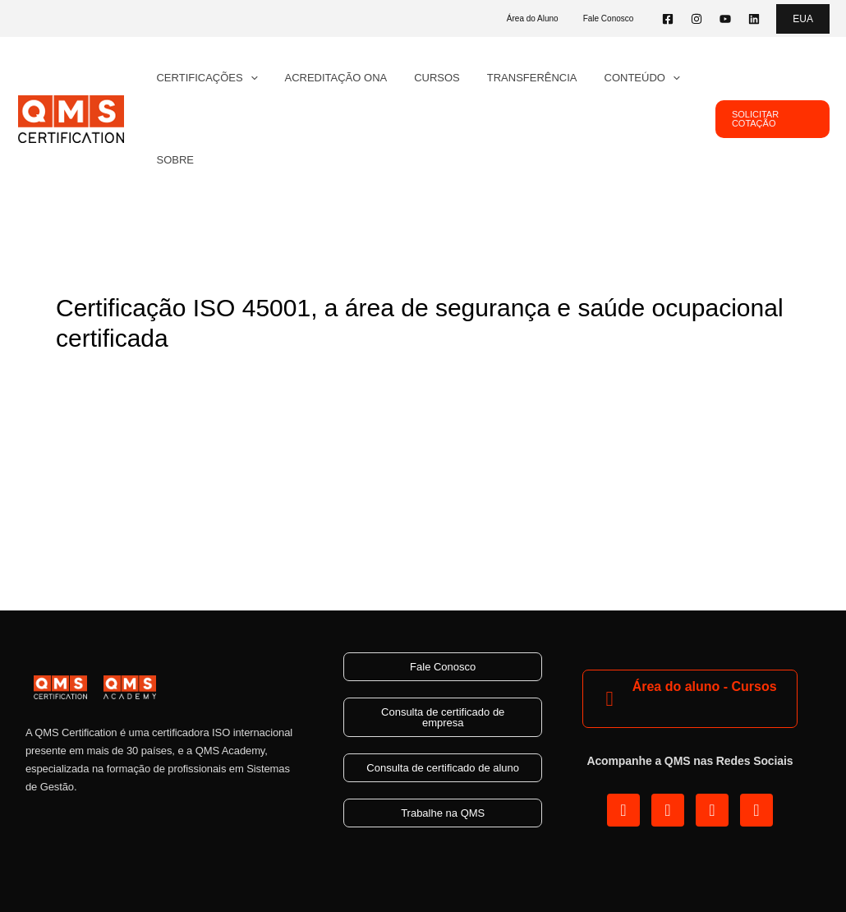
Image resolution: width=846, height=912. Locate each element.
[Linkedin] (754, 19)
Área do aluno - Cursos (704, 686)
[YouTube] (725, 19)
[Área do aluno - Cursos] (610, 699)
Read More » (94, 496)
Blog (165, 376)
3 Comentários (98, 376)
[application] (247, 78)
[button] (803, 19)
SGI (267, 376)
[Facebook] (668, 19)
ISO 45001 (217, 376)
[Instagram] (696, 19)
